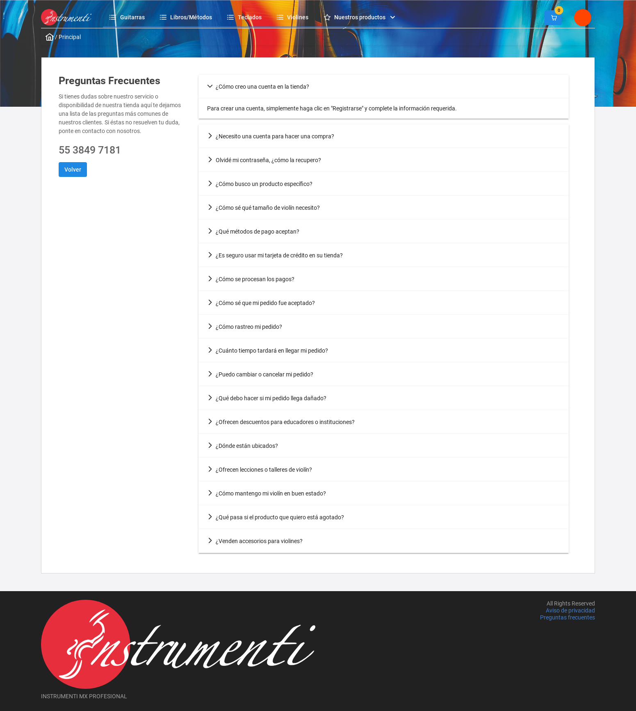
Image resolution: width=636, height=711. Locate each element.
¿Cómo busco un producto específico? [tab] (259, 184)
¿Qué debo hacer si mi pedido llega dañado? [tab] (266, 398)
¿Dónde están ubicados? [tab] (242, 446)
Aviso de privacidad (570, 610)
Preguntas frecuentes (567, 618)
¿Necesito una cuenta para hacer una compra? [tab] (270, 136)
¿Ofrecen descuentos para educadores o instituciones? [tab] (281, 422)
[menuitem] (128, 17)
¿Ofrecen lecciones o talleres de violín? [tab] (259, 469)
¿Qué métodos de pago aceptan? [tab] (253, 231)
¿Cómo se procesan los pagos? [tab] (250, 279)
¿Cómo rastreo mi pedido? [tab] (244, 326)
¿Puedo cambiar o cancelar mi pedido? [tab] (260, 374)
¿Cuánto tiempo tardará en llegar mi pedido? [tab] (267, 350)
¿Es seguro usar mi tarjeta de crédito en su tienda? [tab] (275, 255)
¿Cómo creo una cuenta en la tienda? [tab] (258, 86)
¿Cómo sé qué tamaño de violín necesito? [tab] (263, 207)
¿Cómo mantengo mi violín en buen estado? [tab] (266, 493)
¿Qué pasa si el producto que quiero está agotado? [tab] (275, 517)
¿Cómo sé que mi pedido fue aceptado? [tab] (261, 303)
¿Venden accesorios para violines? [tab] (255, 541)
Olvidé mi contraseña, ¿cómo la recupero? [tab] (264, 160)
